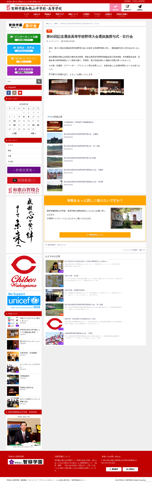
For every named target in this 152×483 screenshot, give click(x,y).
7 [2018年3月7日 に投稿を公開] (19, 117)
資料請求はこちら (95, 199)
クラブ (10, 145)
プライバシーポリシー (47, 480)
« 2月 (14, 133)
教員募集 (128, 1)
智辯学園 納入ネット (78, 480)
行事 (9, 156)
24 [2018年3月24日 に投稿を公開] (33, 125)
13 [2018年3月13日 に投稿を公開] (14, 121)
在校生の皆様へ (122, 15)
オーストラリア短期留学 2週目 (128, 217)
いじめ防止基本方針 (63, 480)
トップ (26, 15)
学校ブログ (60, 15)
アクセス (97, 15)
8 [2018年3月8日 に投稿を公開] (23, 117)
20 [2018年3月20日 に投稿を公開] (14, 125)
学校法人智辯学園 (139, 1)
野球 (49, 31)
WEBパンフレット (24, 60)
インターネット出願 (24, 38)
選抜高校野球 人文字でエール (61, 210)
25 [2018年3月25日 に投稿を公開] (38, 125)
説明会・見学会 (23, 49)
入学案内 (86, 15)
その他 (10, 161)
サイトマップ (33, 480)
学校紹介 (47, 15)
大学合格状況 (24, 70)
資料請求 (112, 469)
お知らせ (36, 15)
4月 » (33, 133)
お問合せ (108, 15)
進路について (73, 15)
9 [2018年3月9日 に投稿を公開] (28, 117)
